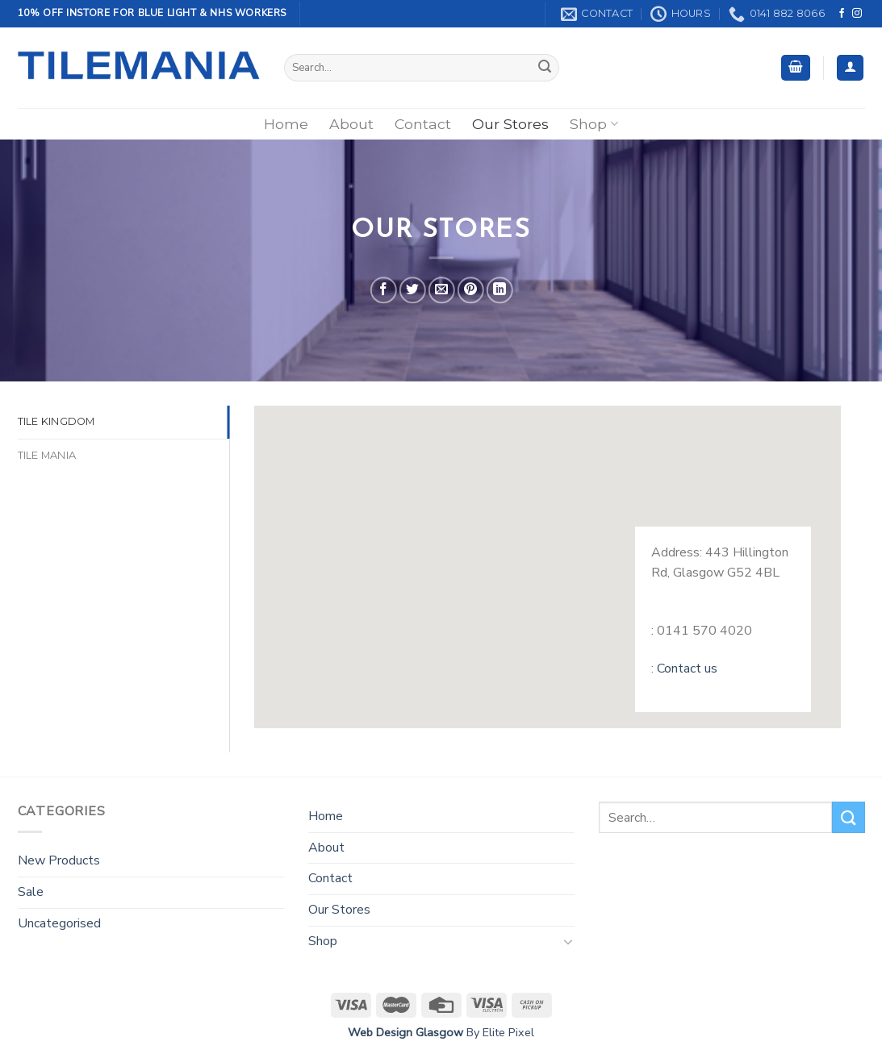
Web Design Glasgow (405, 1032)
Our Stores (510, 123)
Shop (593, 123)
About (351, 123)
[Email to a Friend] (441, 290)
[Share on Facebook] (383, 290)
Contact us (687, 668)
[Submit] (544, 67)
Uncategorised (59, 923)
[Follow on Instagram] (857, 13)
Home (286, 123)
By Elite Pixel (498, 1032)
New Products (59, 860)
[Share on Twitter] (412, 290)
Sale (31, 892)
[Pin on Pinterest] (471, 290)
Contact (423, 123)
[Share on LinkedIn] (500, 290)
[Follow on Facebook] (841, 13)
